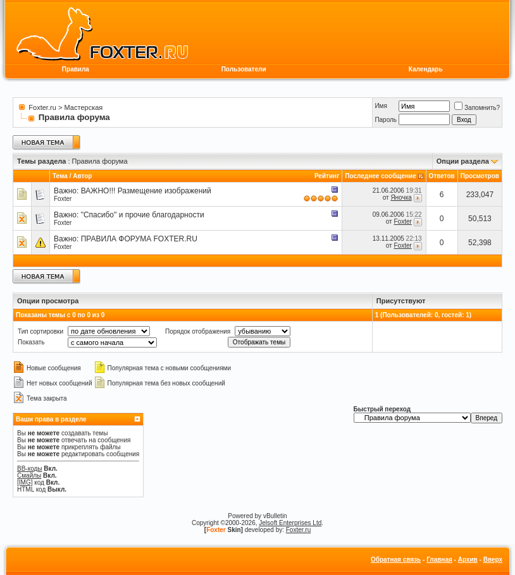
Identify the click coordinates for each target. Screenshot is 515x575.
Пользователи (243, 69)
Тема (60, 175)
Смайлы (29, 475)
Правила (75, 69)
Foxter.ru (42, 107)
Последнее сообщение (380, 175)
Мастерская (84, 107)
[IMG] (24, 482)
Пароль (386, 119)
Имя (381, 105)
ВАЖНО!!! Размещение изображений (146, 190)
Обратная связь (396, 559)
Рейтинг (326, 175)
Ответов (442, 175)
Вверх (492, 559)
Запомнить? (477, 107)
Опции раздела (463, 161)
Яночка (400, 197)
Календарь (426, 69)
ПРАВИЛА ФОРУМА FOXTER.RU (139, 238)
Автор (82, 175)
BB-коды (29, 468)
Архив (468, 559)
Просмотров (480, 175)
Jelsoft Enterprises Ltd (290, 522)
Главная (439, 559)
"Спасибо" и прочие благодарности (142, 214)
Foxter (62, 198)
